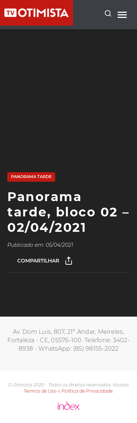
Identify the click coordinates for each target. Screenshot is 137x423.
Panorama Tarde (31, 176)
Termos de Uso (40, 391)
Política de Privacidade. (87, 391)
